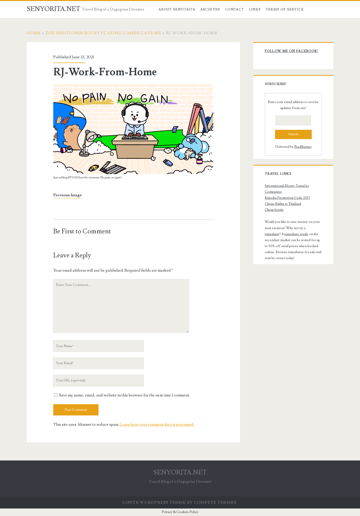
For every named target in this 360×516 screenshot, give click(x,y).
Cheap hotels (274, 210)
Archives (210, 10)
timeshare (272, 234)
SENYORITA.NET (53, 9)
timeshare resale (296, 234)
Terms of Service (285, 10)
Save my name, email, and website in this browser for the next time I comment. (124, 395)
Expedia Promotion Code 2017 (287, 198)
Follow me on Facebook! (291, 51)
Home (34, 33)
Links (255, 10)
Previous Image (67, 195)
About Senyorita (177, 10)
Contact (234, 10)
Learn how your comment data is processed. (157, 424)
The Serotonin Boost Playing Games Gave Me (103, 33)
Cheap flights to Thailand (283, 204)
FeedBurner (303, 147)
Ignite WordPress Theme (154, 502)
